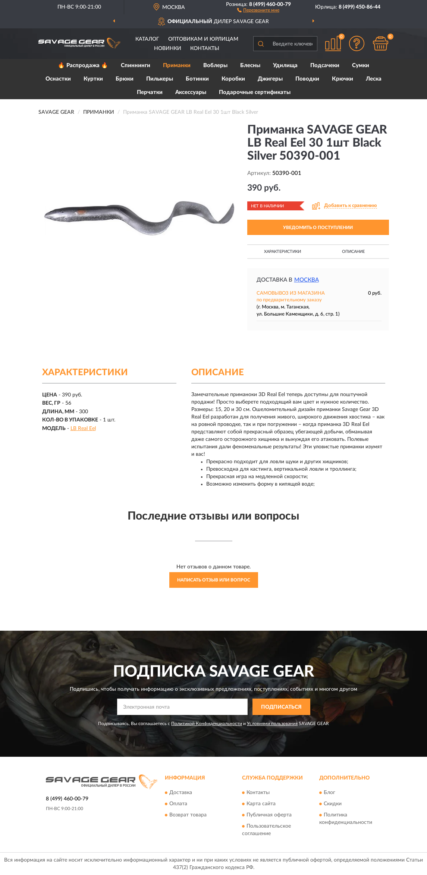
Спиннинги (135, 65)
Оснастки (58, 79)
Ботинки (197, 79)
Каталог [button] (147, 39)
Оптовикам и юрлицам (203, 39)
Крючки (342, 79)
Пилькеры (159, 79)
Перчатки (150, 92)
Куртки (93, 79)
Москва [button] (306, 280)
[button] (258, 9)
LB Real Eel (83, 428)
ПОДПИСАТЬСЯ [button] (281, 707)
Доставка (180, 792)
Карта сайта (261, 803)
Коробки (233, 79)
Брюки (125, 79)
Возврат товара (188, 815)
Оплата (178, 803)
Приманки (177, 65)
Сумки (360, 65)
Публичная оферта (269, 815)
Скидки (333, 803)
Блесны (250, 65)
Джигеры (270, 79)
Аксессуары (190, 92)
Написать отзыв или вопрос (213, 580)
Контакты (204, 48)
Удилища (285, 65)
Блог (329, 792)
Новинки (167, 48)
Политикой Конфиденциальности (206, 723)
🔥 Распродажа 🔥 (83, 65)
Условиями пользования (272, 723)
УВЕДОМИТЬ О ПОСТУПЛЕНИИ (318, 227)
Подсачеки (324, 65)
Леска (374, 79)
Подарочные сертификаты (255, 92)
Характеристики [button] (282, 252)
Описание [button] (353, 252)
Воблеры (215, 65)
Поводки (307, 79)
